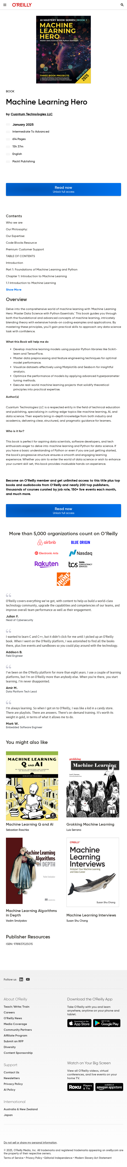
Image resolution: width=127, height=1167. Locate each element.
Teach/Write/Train (16, 1007)
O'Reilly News (13, 1018)
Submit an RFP (13, 1041)
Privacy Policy (13, 1084)
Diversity (10, 1047)
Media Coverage (15, 1024)
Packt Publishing (23, 161)
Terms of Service (13, 1158)
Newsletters (12, 1078)
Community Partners (18, 1030)
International (14, 1101)
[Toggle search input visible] (122, 4)
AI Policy (9, 1090)
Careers (9, 1012)
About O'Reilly (15, 999)
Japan (8, 1115)
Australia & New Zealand (21, 1109)
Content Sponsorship (18, 1053)
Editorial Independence (58, 1158)
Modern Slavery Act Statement (93, 1158)
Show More (13, 289)
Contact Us (11, 1072)
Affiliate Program (15, 1035)
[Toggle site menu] (4, 4)
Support (10, 1065)
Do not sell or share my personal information (30, 1142)
